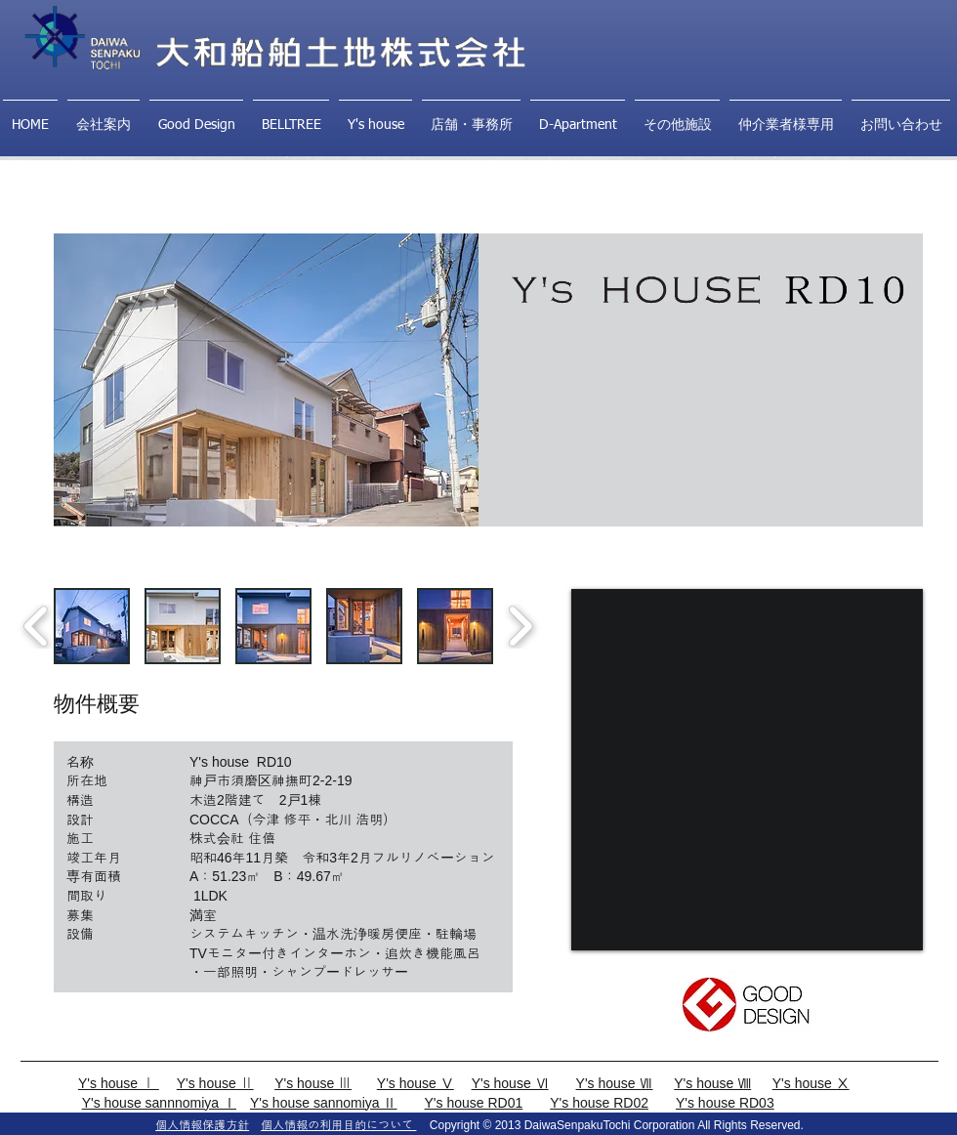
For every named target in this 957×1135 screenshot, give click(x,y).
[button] (92, 626)
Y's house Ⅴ (415, 1083)
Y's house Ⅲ (313, 1083)
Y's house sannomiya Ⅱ (323, 1103)
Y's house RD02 (599, 1103)
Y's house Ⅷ (712, 1083)
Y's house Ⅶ (614, 1083)
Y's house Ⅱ (215, 1083)
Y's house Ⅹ (811, 1083)
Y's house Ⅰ (118, 1083)
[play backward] (37, 627)
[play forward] (520, 627)
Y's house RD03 (725, 1103)
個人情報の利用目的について (338, 1125)
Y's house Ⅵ (510, 1083)
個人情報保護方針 (202, 1125)
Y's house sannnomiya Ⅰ (159, 1103)
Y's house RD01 (474, 1103)
